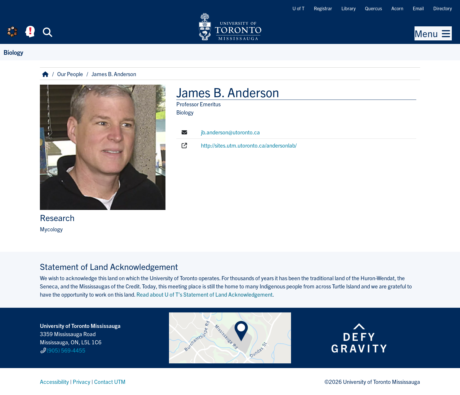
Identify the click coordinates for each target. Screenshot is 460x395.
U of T (298, 8)
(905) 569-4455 (66, 350)
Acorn (397, 8)
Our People (70, 73)
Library (348, 8)
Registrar (323, 8)
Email (418, 8)
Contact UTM (110, 381)
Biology (13, 52)
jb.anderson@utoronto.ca (230, 132)
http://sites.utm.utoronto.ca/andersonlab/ (249, 145)
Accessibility (54, 381)
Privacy (81, 381)
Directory (442, 8)
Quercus (373, 8)
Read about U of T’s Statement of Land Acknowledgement (204, 294)
